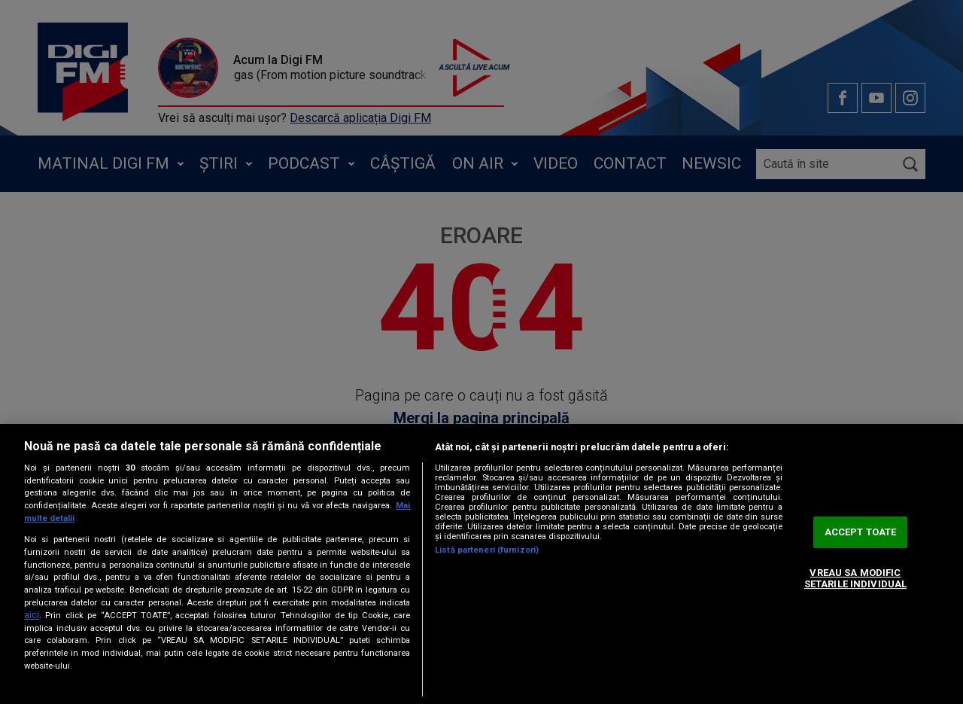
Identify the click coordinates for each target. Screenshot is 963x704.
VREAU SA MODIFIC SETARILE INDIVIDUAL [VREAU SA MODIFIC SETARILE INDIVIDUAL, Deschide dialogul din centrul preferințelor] (855, 578)
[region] (481, 564)
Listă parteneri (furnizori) (487, 550)
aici (31, 615)
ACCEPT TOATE (861, 532)
